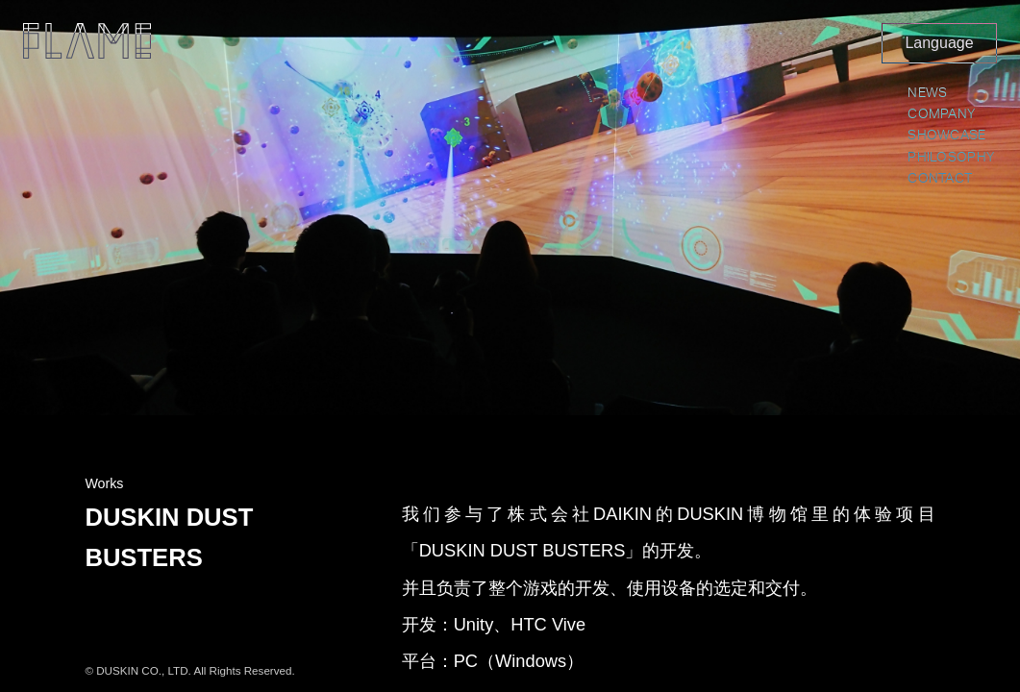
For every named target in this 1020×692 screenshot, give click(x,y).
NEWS (927, 93)
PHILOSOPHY (951, 157)
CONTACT (940, 178)
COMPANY (941, 114)
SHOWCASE (946, 135)
